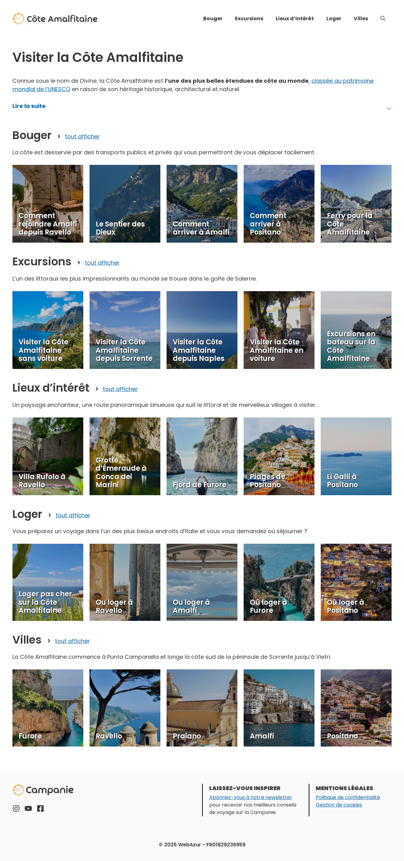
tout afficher (82, 136)
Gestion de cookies (339, 804)
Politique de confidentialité (348, 797)
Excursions (249, 18)
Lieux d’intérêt (295, 18)
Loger (333, 18)
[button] (383, 18)
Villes (361, 18)
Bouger (213, 18)
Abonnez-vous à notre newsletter (250, 797)
